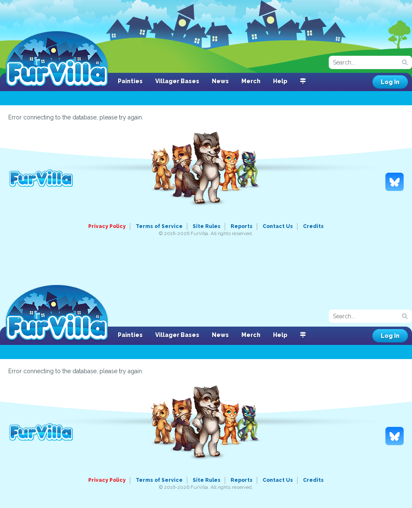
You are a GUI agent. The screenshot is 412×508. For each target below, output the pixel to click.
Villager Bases (177, 81)
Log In (390, 82)
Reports (242, 226)
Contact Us (278, 226)
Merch (251, 81)
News (220, 81)
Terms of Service (159, 226)
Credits (313, 226)
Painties (130, 81)
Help (280, 81)
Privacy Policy (107, 226)
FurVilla (56, 59)
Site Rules (207, 226)
